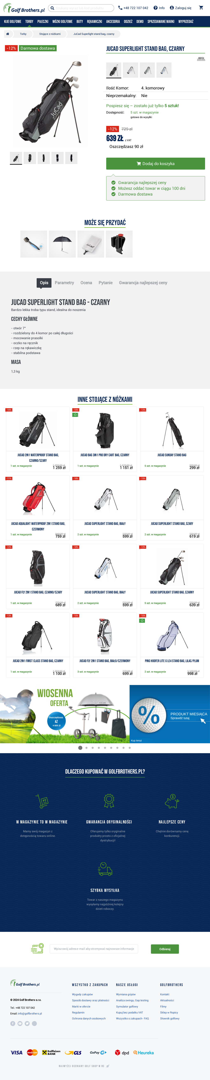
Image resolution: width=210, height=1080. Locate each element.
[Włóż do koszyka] (155, 164)
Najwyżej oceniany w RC (81, 1066)
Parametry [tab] (64, 282)
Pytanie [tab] (105, 282)
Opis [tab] (44, 282)
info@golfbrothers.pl (30, 1013)
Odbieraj (164, 949)
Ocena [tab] (86, 282)
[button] (80, 748)
